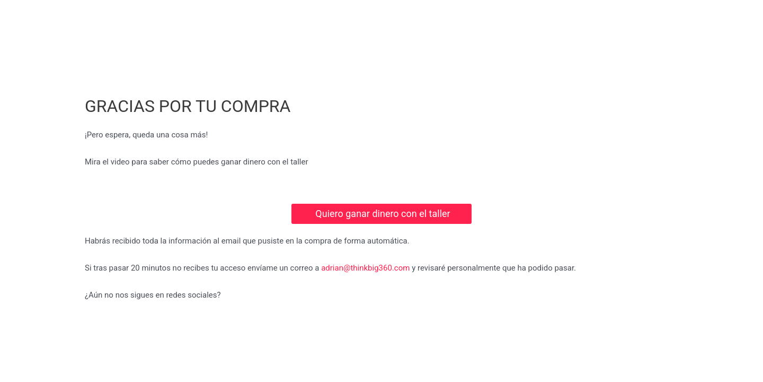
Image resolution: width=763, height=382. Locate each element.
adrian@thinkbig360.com (365, 268)
